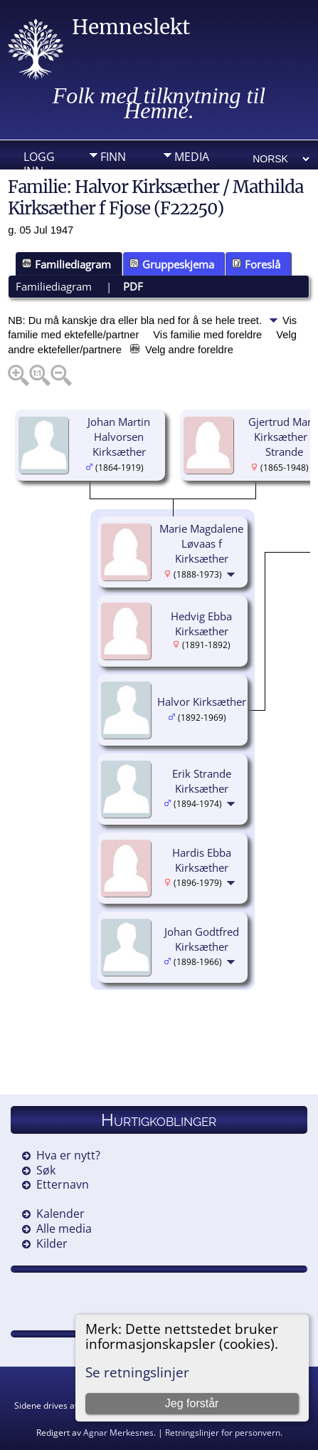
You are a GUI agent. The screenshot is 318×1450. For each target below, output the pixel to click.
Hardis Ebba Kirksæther (201, 860)
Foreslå (256, 264)
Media (191, 157)
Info (113, 179)
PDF (133, 286)
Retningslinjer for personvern (222, 1432)
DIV (183, 179)
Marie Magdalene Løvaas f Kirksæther (201, 543)
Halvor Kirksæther (201, 701)
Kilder (52, 1243)
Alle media (64, 1228)
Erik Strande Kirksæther (201, 781)
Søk (45, 1170)
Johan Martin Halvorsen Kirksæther (119, 436)
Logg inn (39, 160)
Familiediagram (66, 264)
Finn (113, 157)
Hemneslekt (131, 27)
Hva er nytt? (68, 1155)
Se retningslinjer (137, 1372)
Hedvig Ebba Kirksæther (201, 623)
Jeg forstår (192, 1403)
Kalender (60, 1213)
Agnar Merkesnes (118, 1432)
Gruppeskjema (171, 264)
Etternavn (62, 1184)
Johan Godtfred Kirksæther (201, 939)
